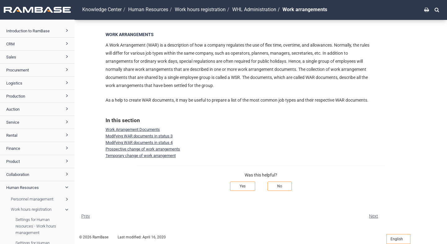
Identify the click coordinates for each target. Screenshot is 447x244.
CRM (38, 43)
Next (373, 216)
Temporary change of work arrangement (141, 155)
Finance (38, 148)
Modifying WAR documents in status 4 (139, 142)
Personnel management (40, 199)
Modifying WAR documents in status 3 (139, 136)
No (279, 186)
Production (38, 95)
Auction (38, 108)
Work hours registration (40, 209)
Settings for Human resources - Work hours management (36, 226)
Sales (38, 56)
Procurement (38, 69)
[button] (437, 9)
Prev (85, 216)
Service (38, 121)
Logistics (38, 82)
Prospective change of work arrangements (143, 149)
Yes (243, 186)
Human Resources (38, 187)
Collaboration (38, 174)
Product (38, 161)
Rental (38, 134)
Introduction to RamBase (38, 30)
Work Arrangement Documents (133, 129)
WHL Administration (254, 9)
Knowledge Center (102, 9)
